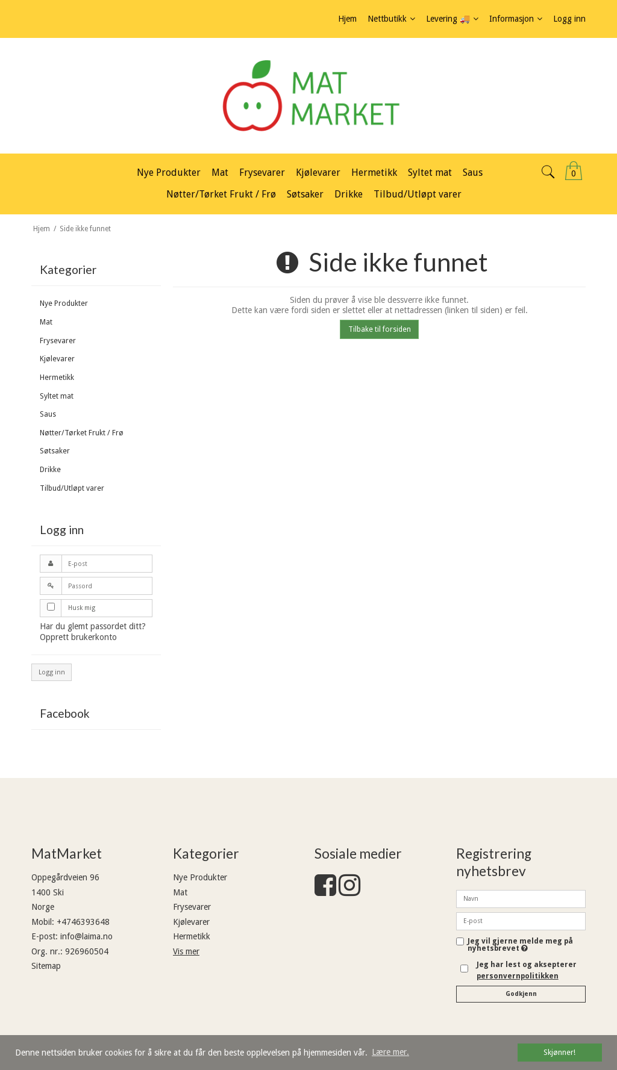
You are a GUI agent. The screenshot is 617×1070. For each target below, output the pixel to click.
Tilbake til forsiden (379, 329)
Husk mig (81, 608)
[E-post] (521, 920)
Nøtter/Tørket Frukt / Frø (82, 433)
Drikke (50, 469)
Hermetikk (57, 377)
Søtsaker (55, 451)
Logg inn (52, 672)
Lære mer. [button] (390, 1052)
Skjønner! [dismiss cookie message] (559, 1052)
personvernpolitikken (518, 976)
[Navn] (521, 898)
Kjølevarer (57, 359)
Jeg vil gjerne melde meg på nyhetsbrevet (520, 945)
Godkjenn (521, 994)
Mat (46, 322)
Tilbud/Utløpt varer (72, 488)
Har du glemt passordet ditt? (93, 626)
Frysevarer (58, 341)
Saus (48, 414)
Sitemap (46, 966)
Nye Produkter (64, 303)
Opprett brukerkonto (78, 637)
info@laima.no (86, 936)
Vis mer (186, 951)
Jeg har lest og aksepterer (527, 970)
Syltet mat (57, 396)
